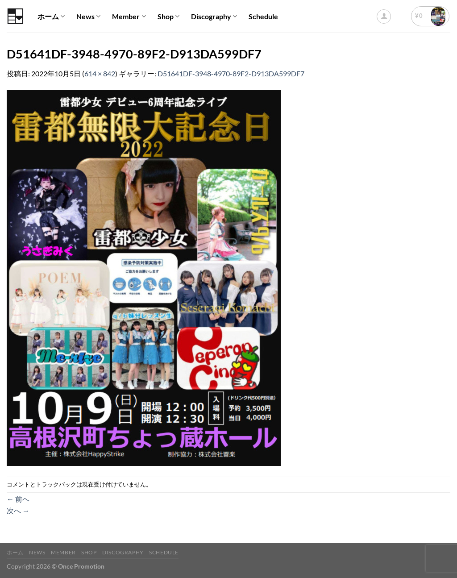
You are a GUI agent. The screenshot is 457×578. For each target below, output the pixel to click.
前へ (18, 499)
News (88, 16)
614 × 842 (99, 73)
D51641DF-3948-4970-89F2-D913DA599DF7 (231, 73)
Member (128, 16)
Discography (214, 16)
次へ (18, 510)
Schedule (263, 16)
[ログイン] (384, 16)
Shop (168, 16)
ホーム (51, 16)
